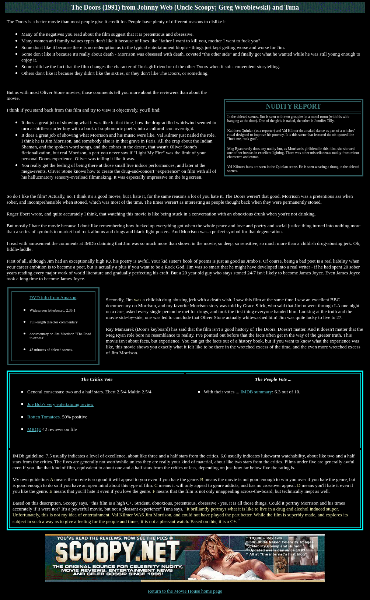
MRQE (34, 429)
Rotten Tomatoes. (44, 417)
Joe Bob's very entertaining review (60, 404)
